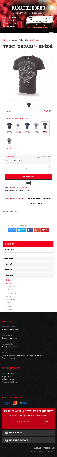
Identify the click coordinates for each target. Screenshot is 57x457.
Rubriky (9, 244)
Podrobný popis (14, 198)
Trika (26, 40)
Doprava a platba (7, 376)
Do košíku (28, 177)
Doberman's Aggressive (19, 187)
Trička (21, 40)
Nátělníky (11, 286)
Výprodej (14, 40)
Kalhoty (9, 306)
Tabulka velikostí (45, 156)
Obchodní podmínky (8, 379)
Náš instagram (16, 440)
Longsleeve (12, 293)
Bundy (8, 303)
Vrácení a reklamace (8, 373)
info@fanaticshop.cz (11, 329)
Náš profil (13, 433)
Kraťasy (9, 309)
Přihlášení (39, 25)
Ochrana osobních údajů (10, 382)
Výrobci (10, 250)
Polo (9, 290)
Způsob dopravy (37, 203)
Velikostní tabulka (40, 198)
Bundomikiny (10, 299)
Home (7, 40)
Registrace (46, 25)
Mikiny (8, 296)
